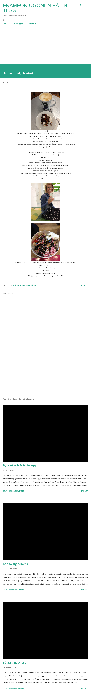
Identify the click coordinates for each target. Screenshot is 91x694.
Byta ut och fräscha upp (20, 465)
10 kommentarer (16, 688)
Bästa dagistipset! (15, 662)
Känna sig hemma (15, 564)
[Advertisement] (45, 47)
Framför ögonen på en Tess (35, 7)
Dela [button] (83, 285)
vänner (34, 285)
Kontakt (32, 24)
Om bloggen (18, 24)
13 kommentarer (16, 589)
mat (28, 285)
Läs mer (84, 491)
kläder (16, 285)
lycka (22, 285)
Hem (5, 24)
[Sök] (81, 4)
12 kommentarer (16, 491)
